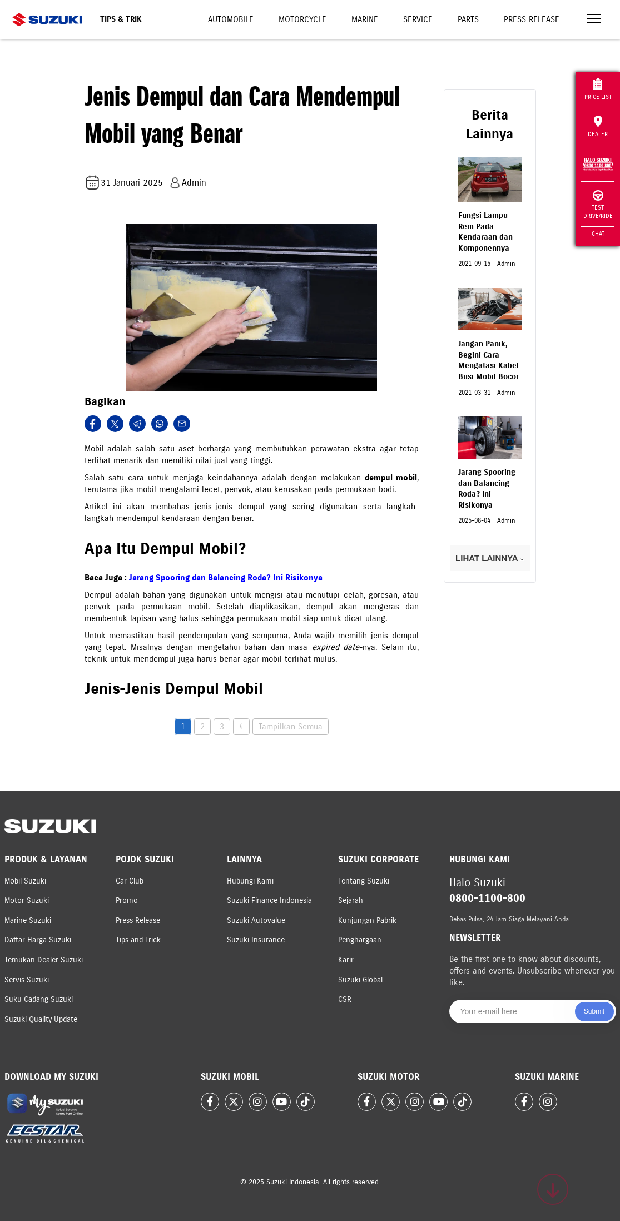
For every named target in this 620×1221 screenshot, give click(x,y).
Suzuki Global (360, 980)
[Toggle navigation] (594, 19)
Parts (468, 19)
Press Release (531, 19)
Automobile (231, 19)
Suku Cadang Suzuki (38, 999)
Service (418, 19)
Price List (598, 89)
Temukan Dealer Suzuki (43, 960)
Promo (127, 900)
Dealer (598, 127)
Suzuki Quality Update (40, 1019)
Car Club (129, 881)
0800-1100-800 (487, 898)
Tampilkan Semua (291, 727)
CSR (344, 999)
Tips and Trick (138, 940)
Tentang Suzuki (363, 881)
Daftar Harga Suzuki (37, 940)
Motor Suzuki (26, 900)
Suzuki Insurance (256, 940)
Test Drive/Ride (598, 205)
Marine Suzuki (27, 920)
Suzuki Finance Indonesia (269, 900)
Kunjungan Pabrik (367, 920)
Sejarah (350, 900)
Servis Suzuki (26, 980)
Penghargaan (359, 940)
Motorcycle (302, 19)
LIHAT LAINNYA (489, 558)
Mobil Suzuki (25, 881)
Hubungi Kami (250, 881)
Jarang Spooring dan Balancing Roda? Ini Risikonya (226, 578)
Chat (598, 233)
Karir (346, 960)
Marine (364, 19)
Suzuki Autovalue (256, 920)
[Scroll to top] (552, 1189)
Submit (594, 1011)
